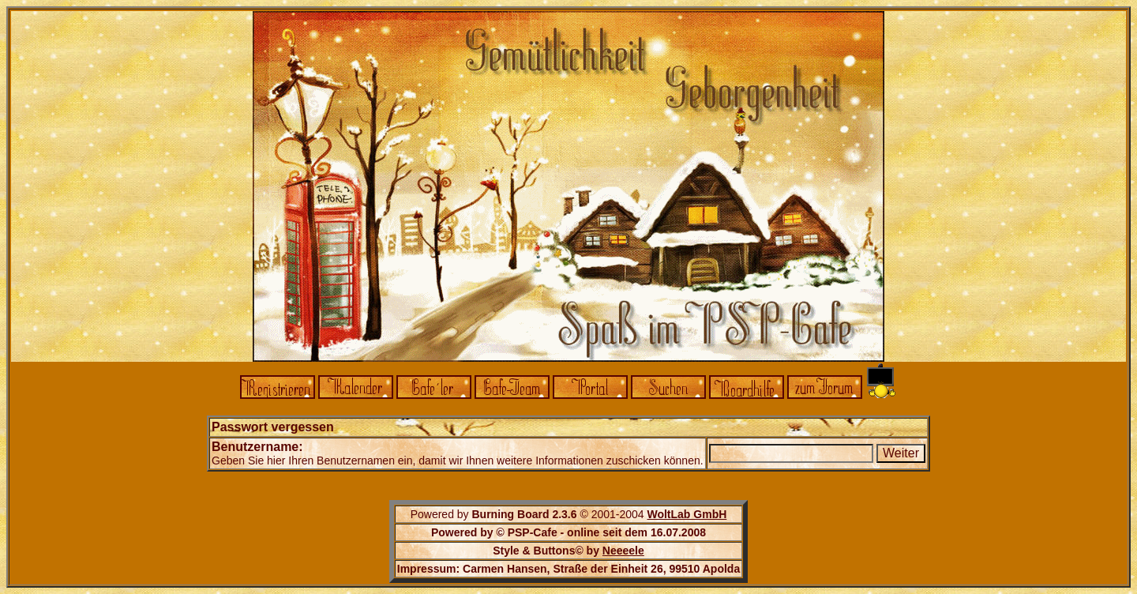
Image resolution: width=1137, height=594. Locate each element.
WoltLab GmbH (686, 514)
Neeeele (623, 550)
